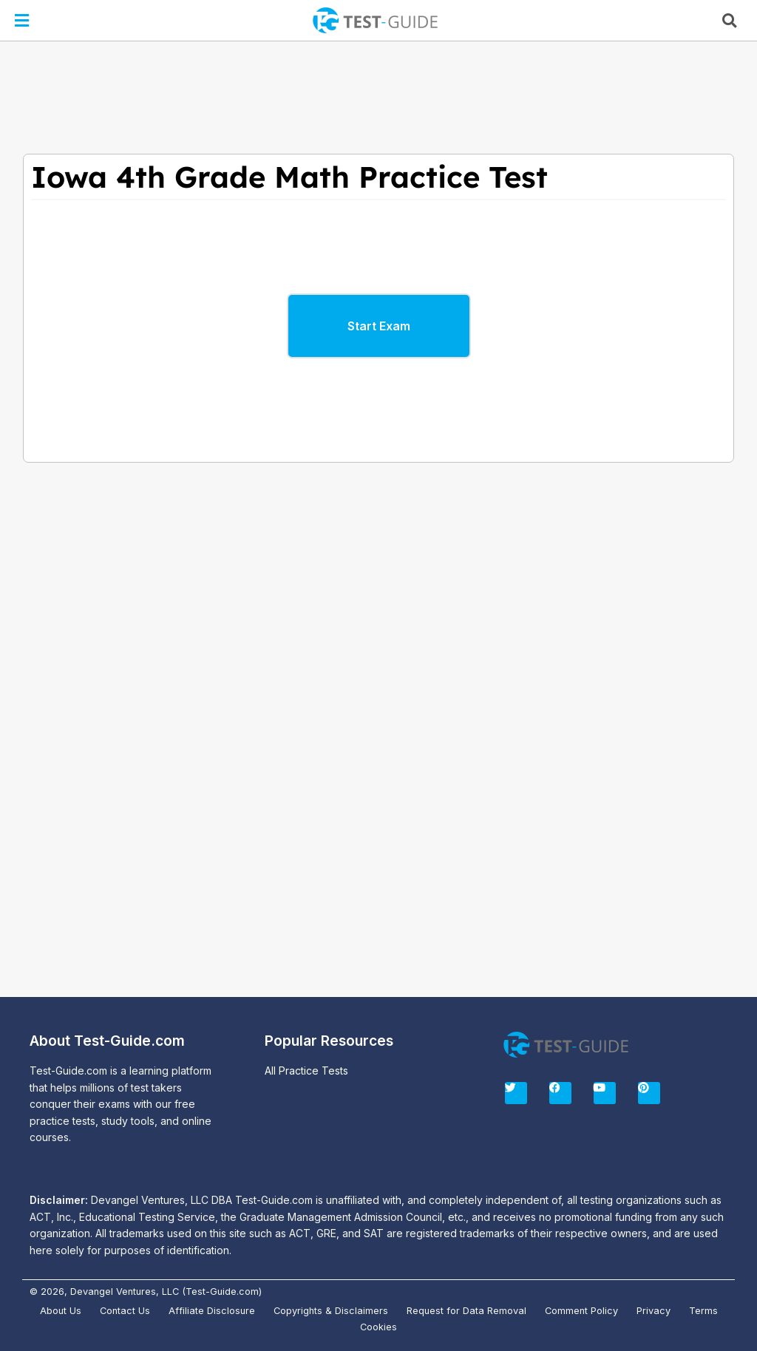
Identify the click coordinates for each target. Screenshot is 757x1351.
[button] (21, 20)
